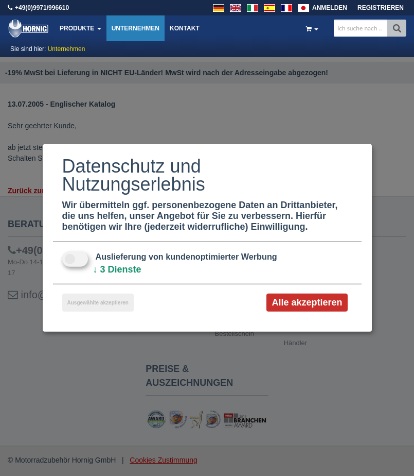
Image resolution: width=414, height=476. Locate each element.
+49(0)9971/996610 (42, 7)
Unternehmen (135, 28)
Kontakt (185, 28)
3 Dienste (117, 269)
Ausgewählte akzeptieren (98, 302)
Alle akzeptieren (307, 302)
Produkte (80, 28)
